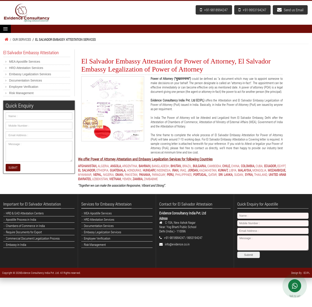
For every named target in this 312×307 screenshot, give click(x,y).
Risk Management (21, 93)
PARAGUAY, (159, 174)
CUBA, (259, 166)
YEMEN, (127, 179)
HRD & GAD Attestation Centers (25, 213)
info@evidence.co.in (177, 244)
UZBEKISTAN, (100, 179)
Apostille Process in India (21, 219)
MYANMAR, (85, 174)
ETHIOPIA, (102, 170)
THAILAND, (261, 174)
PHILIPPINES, (183, 174)
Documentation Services (25, 80)
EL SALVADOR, (87, 170)
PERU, (170, 174)
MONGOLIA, (259, 170)
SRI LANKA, (225, 174)
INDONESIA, (163, 170)
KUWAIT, (223, 170)
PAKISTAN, (131, 174)
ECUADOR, (270, 166)
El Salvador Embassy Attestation (31, 52)
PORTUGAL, (200, 174)
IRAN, (175, 170)
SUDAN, (239, 174)
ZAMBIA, (138, 179)
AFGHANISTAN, (87, 166)
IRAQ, (183, 170)
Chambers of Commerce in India (25, 226)
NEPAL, (97, 174)
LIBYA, (233, 170)
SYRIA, (249, 174)
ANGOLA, (116, 166)
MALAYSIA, (245, 170)
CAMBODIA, (214, 166)
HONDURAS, (134, 170)
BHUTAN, (176, 166)
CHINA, (235, 166)
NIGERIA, (108, 174)
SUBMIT (13, 167)
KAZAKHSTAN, (208, 170)
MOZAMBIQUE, (277, 170)
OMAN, (119, 174)
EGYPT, (281, 166)
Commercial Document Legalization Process (33, 238)
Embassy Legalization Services (30, 74)
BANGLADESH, (161, 166)
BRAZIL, (187, 166)
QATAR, (212, 174)
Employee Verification (23, 86)
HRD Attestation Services (26, 68)
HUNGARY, (149, 170)
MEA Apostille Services (24, 61)
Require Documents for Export (24, 232)
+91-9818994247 (214, 9)
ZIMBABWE (151, 179)
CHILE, (226, 166)
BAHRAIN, (145, 166)
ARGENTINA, (130, 166)
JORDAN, (193, 170)
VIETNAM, (115, 179)
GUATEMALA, (118, 170)
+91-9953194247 (252, 9)
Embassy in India (16, 244)
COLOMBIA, (248, 166)
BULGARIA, (199, 166)
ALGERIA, (103, 166)
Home (5, 39)
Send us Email (290, 9)
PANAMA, (145, 174)
